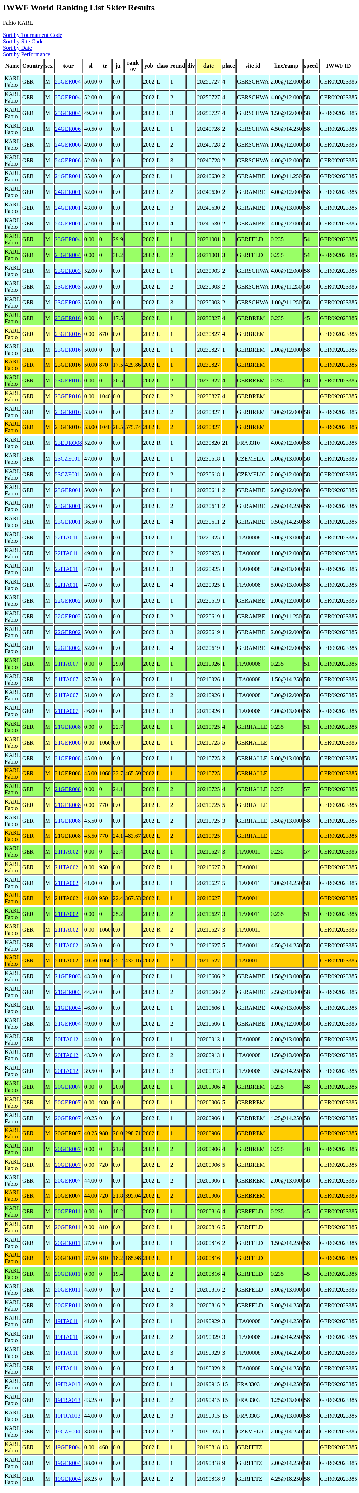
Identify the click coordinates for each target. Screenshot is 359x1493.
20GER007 (68, 1087)
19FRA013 (67, 1384)
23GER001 (68, 490)
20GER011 (67, 1211)
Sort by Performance (26, 54)
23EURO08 (68, 443)
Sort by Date (17, 48)
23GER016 (68, 318)
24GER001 (68, 176)
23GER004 (68, 239)
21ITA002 (66, 851)
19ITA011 (66, 1321)
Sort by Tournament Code (32, 35)
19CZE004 (67, 1431)
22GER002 (68, 601)
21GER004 (68, 1008)
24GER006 (68, 129)
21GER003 (68, 976)
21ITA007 (66, 664)
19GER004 (68, 1447)
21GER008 (68, 727)
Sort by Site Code (23, 41)
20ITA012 (66, 1039)
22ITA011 (66, 537)
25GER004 (68, 82)
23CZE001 (67, 459)
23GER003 (68, 271)
